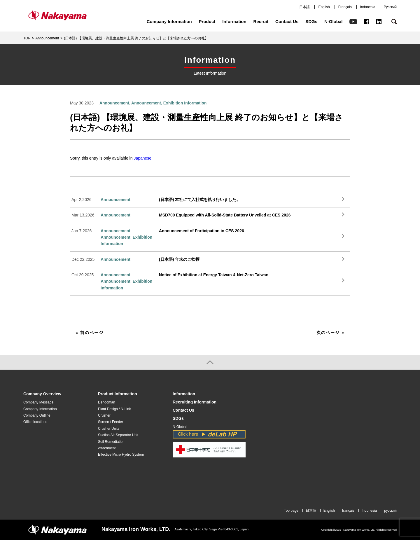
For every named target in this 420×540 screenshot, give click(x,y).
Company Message (38, 402)
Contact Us (286, 21)
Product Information (117, 394)
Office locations (35, 422)
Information (234, 21)
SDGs (311, 21)
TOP (26, 38)
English (324, 7)
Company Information (169, 21)
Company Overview (42, 394)
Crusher (104, 415)
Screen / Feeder (110, 422)
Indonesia (367, 7)
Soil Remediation (111, 441)
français (348, 510)
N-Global (333, 21)
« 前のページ (90, 332)
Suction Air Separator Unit (118, 435)
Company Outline (36, 415)
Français (345, 7)
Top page (291, 510)
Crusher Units (108, 428)
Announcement (47, 38)
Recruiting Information (194, 402)
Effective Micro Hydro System (121, 454)
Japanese (142, 158)
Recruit (261, 21)
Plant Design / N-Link (114, 409)
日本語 (304, 7)
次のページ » (330, 332)
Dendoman (106, 402)
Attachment (107, 448)
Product (207, 21)
